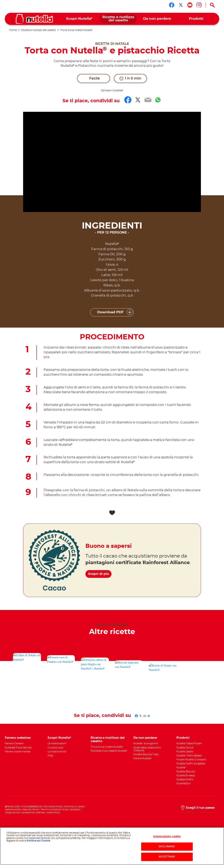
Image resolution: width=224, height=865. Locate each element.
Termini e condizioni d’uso (54, 810)
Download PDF (110, 312)
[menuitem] (79, 19)
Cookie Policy (53, 813)
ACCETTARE (167, 856)
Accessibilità (28, 813)
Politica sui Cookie (38, 840)
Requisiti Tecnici (31, 810)
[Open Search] (212, 5)
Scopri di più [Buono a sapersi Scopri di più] (101, 571)
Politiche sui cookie (74, 807)
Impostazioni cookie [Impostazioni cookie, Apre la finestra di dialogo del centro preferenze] (167, 836)
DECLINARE (167, 846)
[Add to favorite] (112, 513)
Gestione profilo (13, 810)
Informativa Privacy (53, 807)
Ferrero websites (18, 737)
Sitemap (40, 813)
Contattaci (75, 810)
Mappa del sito (13, 813)
